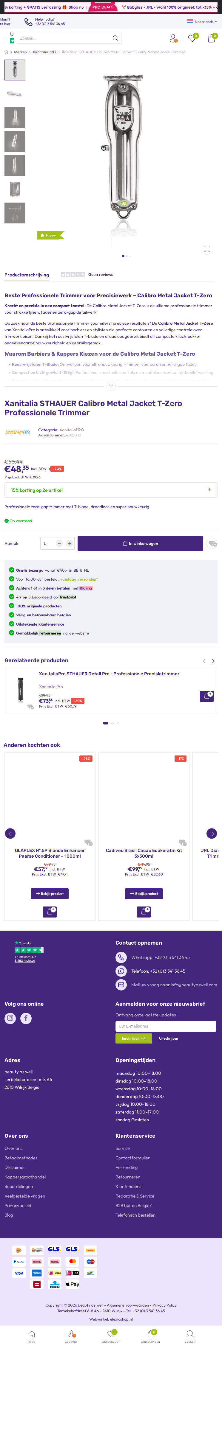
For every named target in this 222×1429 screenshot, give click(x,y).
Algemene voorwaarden (128, 1398)
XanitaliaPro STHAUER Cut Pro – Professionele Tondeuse (99, 770)
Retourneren (127, 1270)
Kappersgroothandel (25, 1270)
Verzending (126, 1261)
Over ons (13, 1242)
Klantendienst (129, 1280)
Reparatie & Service (134, 1289)
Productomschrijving (26, 275)
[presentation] (69, 38)
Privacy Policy (164, 1398)
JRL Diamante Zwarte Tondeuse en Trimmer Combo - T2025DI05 (49, 947)
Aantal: (11, 543)
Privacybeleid (17, 1299)
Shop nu (94, 7)
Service (122, 1242)
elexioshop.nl (121, 1412)
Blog (8, 1308)
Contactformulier (132, 1251)
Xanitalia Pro (51, 686)
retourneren (49, 633)
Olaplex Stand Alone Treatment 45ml (144, 944)
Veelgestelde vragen (24, 1289)
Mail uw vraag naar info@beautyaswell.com (174, 1078)
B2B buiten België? (133, 1299)
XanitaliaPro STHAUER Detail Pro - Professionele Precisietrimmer (109, 674)
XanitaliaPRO (71, 430)
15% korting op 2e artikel (37, 490)
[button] (123, 256)
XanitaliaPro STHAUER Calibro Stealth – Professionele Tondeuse (107, 722)
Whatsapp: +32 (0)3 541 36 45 (160, 1051)
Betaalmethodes (20, 1251)
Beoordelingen (18, 1280)
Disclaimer (14, 1261)
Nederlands (200, 21)
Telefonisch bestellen (135, 1308)
